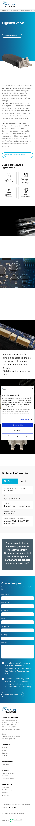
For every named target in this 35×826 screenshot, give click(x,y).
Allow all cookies (17, 425)
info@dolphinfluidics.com (14, 739)
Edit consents (26, 804)
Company (4, 610)
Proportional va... (14, 10)
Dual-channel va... (25, 10)
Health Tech (5, 787)
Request (4, 643)
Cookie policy (11, 804)
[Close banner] (32, 388)
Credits (18, 804)
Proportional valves (8, 773)
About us (4, 747)
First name (5, 594)
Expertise (5, 753)
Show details (24, 419)
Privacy (4, 804)
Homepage (5, 10)
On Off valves (6, 776)
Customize (17, 430)
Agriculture (5, 795)
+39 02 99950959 (15, 736)
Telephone (5, 626)
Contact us (5, 755)
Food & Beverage (7, 790)
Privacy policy (26, 687)
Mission (4, 750)
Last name (5, 602)
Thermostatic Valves (8, 778)
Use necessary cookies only (17, 436)
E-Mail (3, 619)
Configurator (6, 764)
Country (4, 635)
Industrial (4, 792)
